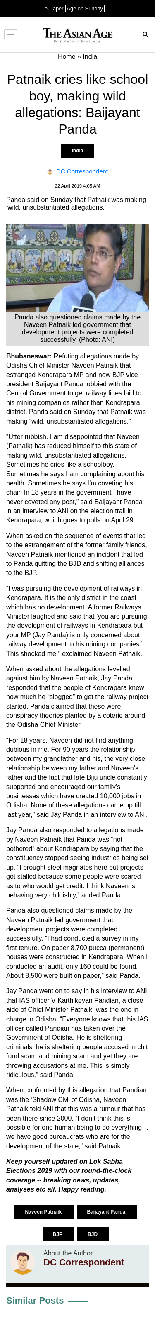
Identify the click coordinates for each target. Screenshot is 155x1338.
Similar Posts (35, 1300)
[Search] (146, 35)
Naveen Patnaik (44, 1212)
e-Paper (54, 8)
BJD (93, 1234)
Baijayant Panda (107, 1212)
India (77, 151)
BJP (58, 1234)
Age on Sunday (85, 8)
